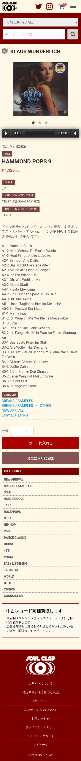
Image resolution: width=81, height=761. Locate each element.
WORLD (9, 576)
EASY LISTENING (15, 563)
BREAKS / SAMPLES (18, 486)
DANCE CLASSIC (15, 537)
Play (6, 133)
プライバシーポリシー (40, 727)
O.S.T (7, 518)
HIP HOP (10, 524)
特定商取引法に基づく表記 (40, 692)
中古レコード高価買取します (40, 620)
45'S (7, 550)
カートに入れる (41, 443)
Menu (73, 4)
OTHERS (9, 583)
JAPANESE (11, 570)
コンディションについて (40, 709)
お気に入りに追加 (40, 458)
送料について (41, 701)
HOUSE (9, 544)
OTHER (45, 406)
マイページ (40, 745)
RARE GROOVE (14, 499)
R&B (7, 531)
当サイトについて (41, 683)
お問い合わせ (41, 718)
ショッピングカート (40, 736)
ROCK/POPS (12, 512)
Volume (74, 133)
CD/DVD (9, 589)
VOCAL (9, 557)
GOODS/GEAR (13, 596)
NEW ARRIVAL (14, 479)
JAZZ (7, 505)
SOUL (7, 492)
